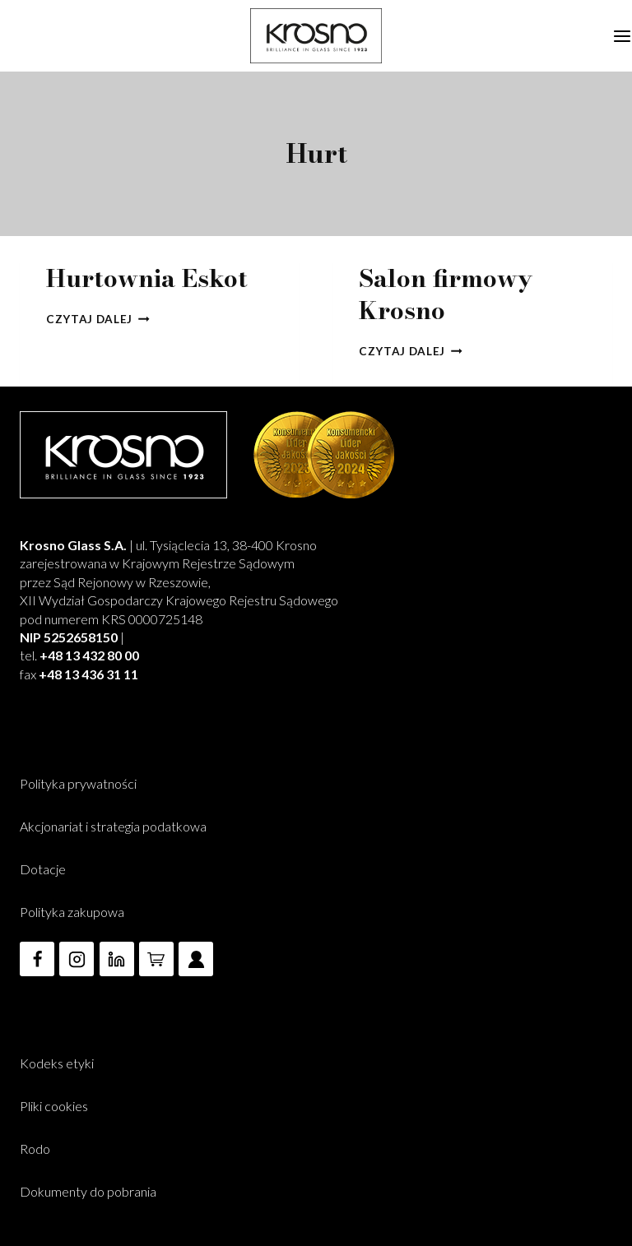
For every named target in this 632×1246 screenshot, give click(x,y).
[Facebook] (37, 959)
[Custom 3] (196, 959)
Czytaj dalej (98, 319)
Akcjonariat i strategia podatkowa (113, 826)
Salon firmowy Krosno (445, 294)
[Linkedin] (117, 959)
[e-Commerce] (156, 959)
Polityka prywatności (78, 783)
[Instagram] (76, 959)
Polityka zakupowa (72, 911)
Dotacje (43, 869)
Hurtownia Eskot (147, 278)
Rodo (35, 1148)
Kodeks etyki (57, 1063)
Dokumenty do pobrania (88, 1191)
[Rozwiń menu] (619, 35)
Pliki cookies (54, 1106)
